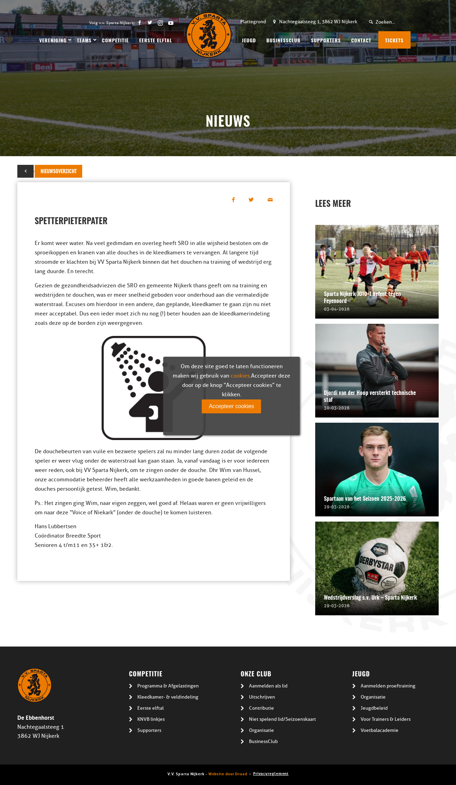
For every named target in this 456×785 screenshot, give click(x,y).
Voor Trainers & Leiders (386, 719)
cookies (240, 375)
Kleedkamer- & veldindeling (167, 697)
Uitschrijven (262, 697)
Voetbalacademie (379, 730)
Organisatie (261, 730)
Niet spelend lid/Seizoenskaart (282, 719)
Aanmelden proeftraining (388, 686)
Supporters (149, 730)
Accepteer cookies (231, 406)
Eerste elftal (150, 708)
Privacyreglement (271, 773)
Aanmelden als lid (268, 686)
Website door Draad (227, 773)
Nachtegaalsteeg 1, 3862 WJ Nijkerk (318, 22)
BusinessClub (263, 741)
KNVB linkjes (151, 719)
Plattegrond (253, 22)
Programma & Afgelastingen (168, 686)
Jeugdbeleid (374, 708)
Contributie (261, 708)
